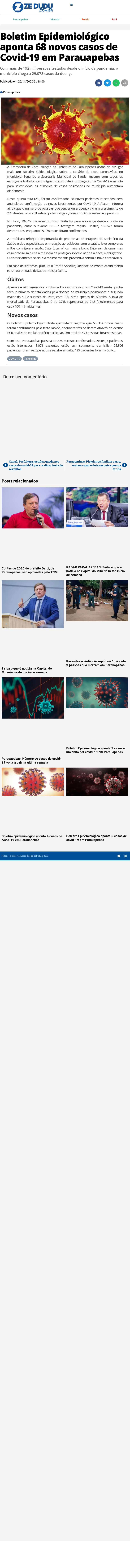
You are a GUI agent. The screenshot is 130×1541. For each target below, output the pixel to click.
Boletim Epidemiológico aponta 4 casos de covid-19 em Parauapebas (32, 838)
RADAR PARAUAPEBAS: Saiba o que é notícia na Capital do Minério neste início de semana (95, 571)
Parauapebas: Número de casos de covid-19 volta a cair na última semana (31, 761)
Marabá (55, 19)
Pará (114, 19)
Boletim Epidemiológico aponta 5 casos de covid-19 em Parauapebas (96, 838)
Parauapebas (21, 19)
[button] (98, 83)
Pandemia (30, 359)
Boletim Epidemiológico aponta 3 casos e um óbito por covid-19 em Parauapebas (95, 750)
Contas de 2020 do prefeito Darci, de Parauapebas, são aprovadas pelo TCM (30, 570)
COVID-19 (14, 359)
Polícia (85, 19)
